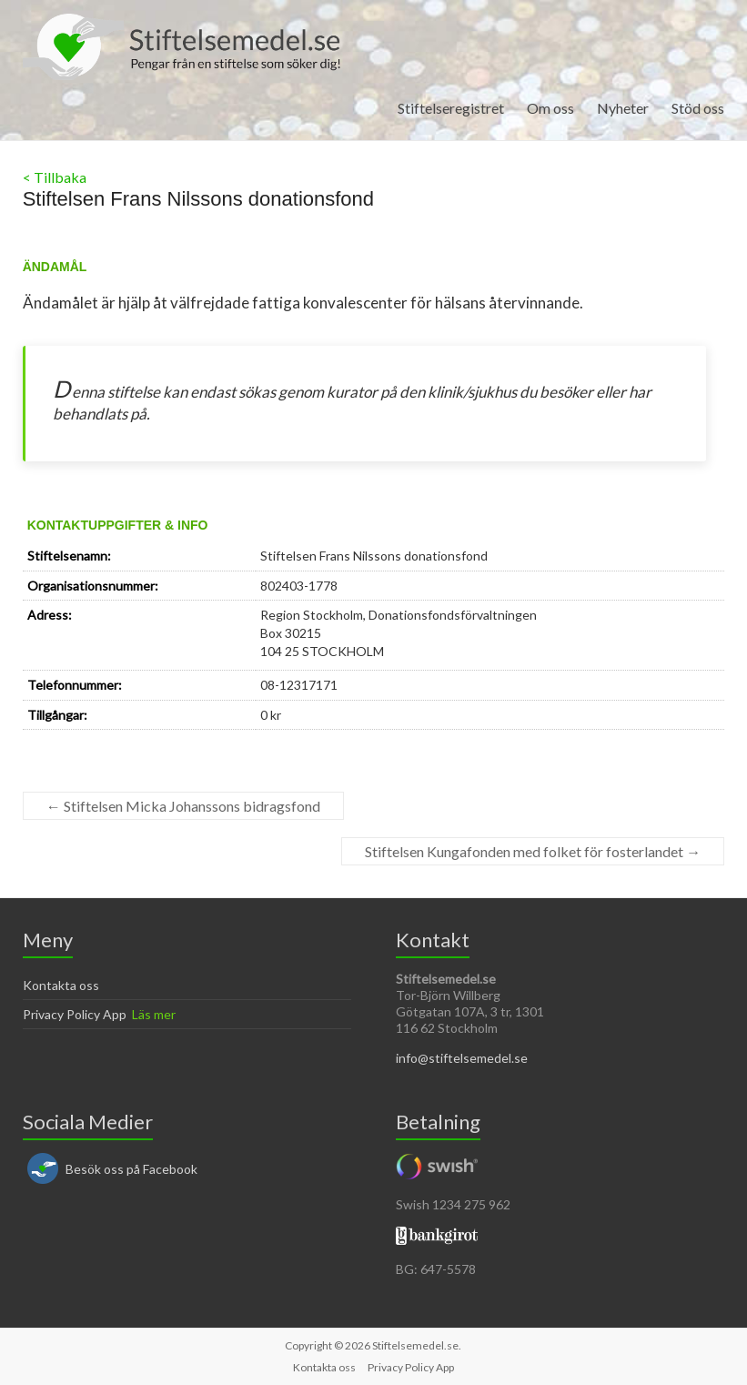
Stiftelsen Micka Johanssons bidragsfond (183, 805)
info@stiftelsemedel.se (462, 1058)
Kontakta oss (61, 985)
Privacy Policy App (74, 1014)
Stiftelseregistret (451, 107)
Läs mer (154, 1014)
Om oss (550, 107)
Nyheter (623, 107)
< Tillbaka (54, 177)
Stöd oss (697, 107)
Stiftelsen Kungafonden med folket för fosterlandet (533, 851)
